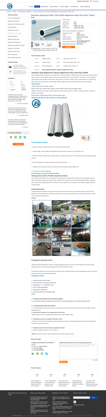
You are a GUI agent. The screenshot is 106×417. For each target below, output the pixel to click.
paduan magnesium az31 (54, 334)
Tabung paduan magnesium (25, 11)
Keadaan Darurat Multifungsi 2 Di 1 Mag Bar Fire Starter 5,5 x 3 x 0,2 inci (62, 412)
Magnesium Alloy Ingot (13, 39)
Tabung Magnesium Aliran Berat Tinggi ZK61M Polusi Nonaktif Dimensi (78, 383)
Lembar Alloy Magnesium (14, 18)
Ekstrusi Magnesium (13, 54)
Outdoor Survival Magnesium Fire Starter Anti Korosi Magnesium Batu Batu (61, 399)
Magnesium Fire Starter (14, 48)
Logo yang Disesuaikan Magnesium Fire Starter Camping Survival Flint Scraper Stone (62, 408)
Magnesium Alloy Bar (13, 30)
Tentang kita (44, 6)
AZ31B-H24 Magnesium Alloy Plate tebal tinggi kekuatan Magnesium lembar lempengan (39, 399)
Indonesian (96, 1)
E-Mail (76, 405)
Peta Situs (81, 405)
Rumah (31, 6)
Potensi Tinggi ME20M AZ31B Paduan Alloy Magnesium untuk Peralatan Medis (50, 383)
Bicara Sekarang (85, 6)
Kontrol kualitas (64, 6)
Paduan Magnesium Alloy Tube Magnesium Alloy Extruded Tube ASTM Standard (36, 383)
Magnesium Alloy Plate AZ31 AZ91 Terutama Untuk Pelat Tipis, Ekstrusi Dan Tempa (39, 411)
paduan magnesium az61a (67, 334)
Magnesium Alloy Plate (13, 21)
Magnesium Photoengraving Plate (16, 24)
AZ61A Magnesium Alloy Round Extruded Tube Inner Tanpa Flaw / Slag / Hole (20, 72)
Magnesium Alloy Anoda (14, 51)
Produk (37, 6)
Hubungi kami (74, 6)
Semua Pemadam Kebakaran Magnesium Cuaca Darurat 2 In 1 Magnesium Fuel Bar (61, 403)
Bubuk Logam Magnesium (14, 57)
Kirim (93, 397)
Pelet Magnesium (12, 27)
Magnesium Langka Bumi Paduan (16, 45)
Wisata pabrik (54, 6)
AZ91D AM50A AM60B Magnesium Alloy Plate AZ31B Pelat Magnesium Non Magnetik (40, 407)
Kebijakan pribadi (17, 415)
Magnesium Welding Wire (14, 42)
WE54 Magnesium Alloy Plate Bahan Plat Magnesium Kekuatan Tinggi (39, 402)
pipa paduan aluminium (41, 334)
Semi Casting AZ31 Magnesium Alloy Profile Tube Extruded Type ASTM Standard (64, 383)
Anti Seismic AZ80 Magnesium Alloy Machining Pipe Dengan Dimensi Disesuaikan (92, 383)
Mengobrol (69, 47)
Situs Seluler (77, 407)
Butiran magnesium (12, 36)
